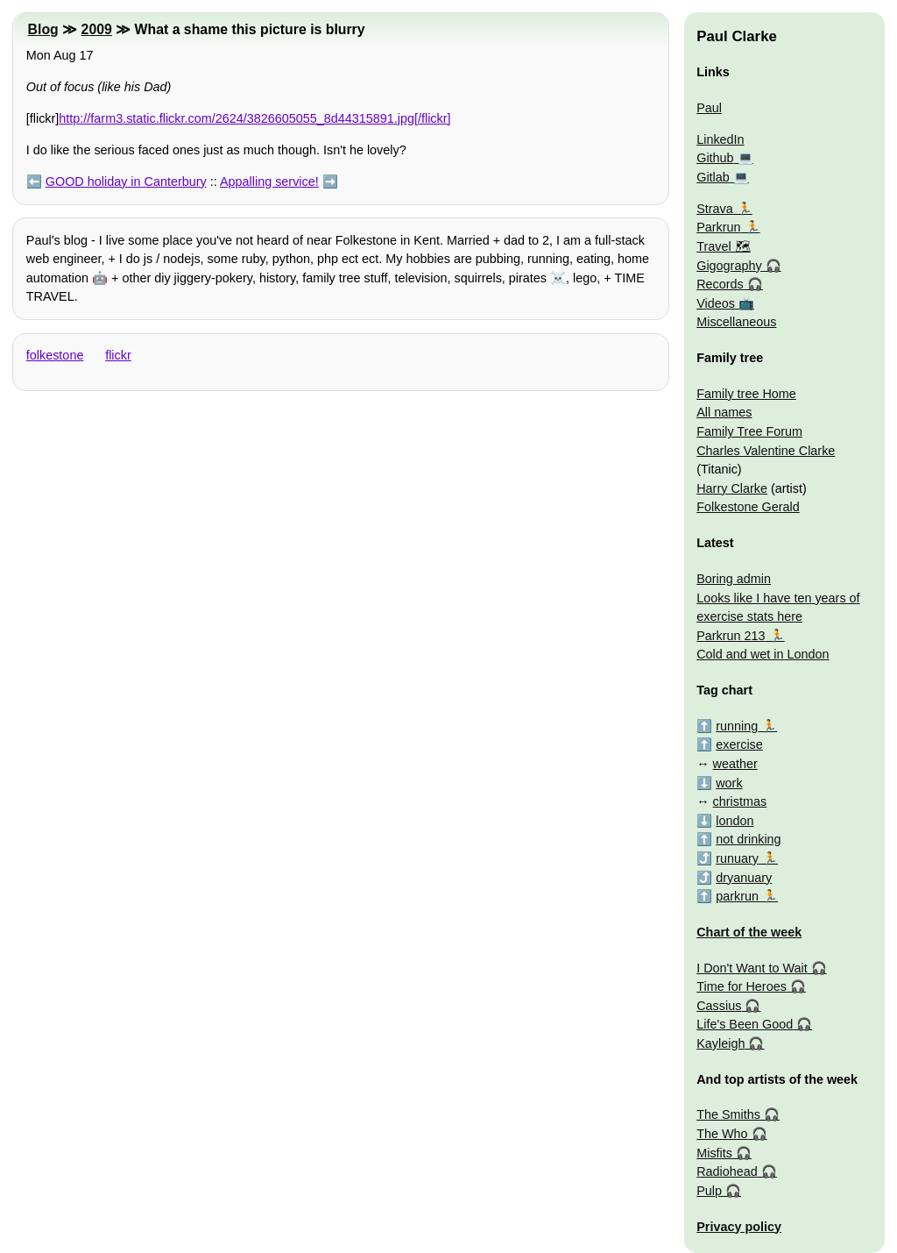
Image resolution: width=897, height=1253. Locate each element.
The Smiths (728, 1114)
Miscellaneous (736, 322)
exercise (739, 744)
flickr (118, 355)
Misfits (714, 1153)
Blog (43, 29)
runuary (737, 858)
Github (714, 158)
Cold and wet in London (762, 654)
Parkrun (718, 227)
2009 (96, 29)
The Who (721, 1134)
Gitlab (713, 177)
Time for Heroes (741, 986)
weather (735, 764)
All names (724, 412)
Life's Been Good (744, 1024)
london (734, 821)
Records (720, 284)
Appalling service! (269, 181)
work (729, 783)
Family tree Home (746, 394)
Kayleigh (720, 1043)
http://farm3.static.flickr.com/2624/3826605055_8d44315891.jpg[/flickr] (254, 118)
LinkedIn (720, 139)
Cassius (718, 1006)
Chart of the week (749, 932)
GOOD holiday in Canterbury (126, 181)
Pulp (709, 1191)
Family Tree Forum (749, 431)
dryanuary (744, 878)
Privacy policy (738, 1227)
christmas (740, 801)
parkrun (737, 896)
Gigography (728, 266)
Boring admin (733, 579)
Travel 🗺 (723, 246)
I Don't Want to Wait (751, 968)
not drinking (748, 839)
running (737, 726)
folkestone (55, 355)
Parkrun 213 (730, 636)
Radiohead (727, 1171)
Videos (715, 303)
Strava (714, 209)
